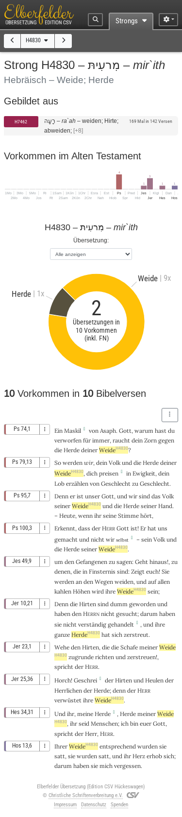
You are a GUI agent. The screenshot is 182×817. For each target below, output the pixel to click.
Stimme (128, 515)
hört (146, 515)
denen (62, 571)
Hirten (87, 604)
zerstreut (136, 634)
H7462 (21, 122)
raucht (121, 440)
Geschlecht (116, 483)
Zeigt (138, 571)
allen (164, 581)
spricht (63, 666)
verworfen (68, 440)
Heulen (154, 680)
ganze (62, 634)
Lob (59, 483)
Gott (125, 430)
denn (119, 690)
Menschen (104, 723)
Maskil (72, 430)
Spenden (119, 804)
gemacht (66, 539)
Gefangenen (91, 561)
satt (59, 756)
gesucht (126, 613)
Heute (67, 515)
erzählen (77, 483)
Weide (113, 450)
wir (88, 462)
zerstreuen (141, 657)
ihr (70, 713)
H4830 (38, 40)
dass (84, 528)
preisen (108, 473)
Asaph (108, 430)
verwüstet (68, 700)
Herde (72, 450)
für (87, 440)
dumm (119, 604)
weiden (124, 581)
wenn (85, 515)
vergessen (127, 765)
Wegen (104, 581)
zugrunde (81, 657)
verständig (92, 624)
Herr (91, 733)
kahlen (62, 591)
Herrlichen (68, 690)
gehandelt (121, 624)
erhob (154, 756)
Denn (61, 496)
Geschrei (85, 680)
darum (149, 613)
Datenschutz (93, 804)
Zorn (150, 440)
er (72, 496)
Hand (165, 506)
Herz (138, 756)
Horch (62, 680)
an (79, 581)
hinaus (158, 561)
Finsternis (102, 571)
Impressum (65, 804)
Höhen (81, 591)
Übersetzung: (91, 240)
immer (101, 440)
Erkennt (64, 528)
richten (104, 657)
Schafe (129, 647)
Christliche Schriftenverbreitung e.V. (86, 795)
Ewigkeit (143, 473)
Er (143, 528)
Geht (141, 561)
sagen (124, 561)
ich (125, 723)
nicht (97, 539)
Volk (114, 462)
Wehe (61, 647)
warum (143, 430)
